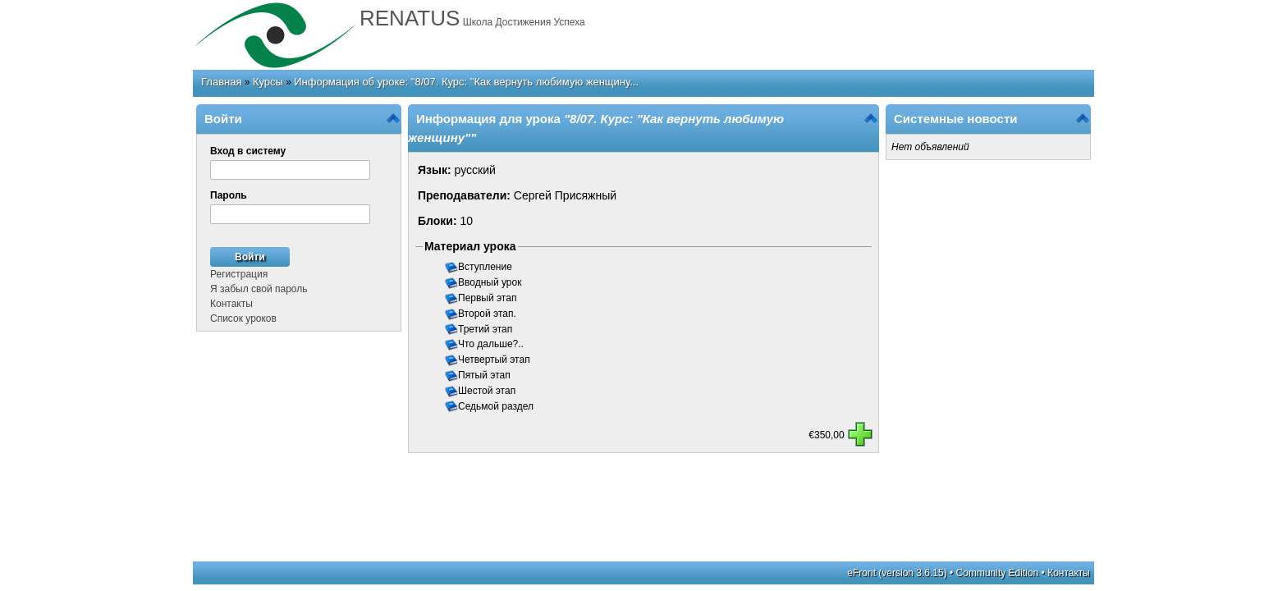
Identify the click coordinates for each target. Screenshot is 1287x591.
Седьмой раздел (497, 406)
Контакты (231, 303)
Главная (221, 82)
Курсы (268, 82)
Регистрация (239, 274)
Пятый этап (485, 375)
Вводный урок (491, 282)
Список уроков (243, 318)
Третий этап (486, 329)
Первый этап (489, 298)
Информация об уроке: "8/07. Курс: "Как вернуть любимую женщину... (466, 82)
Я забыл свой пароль (258, 289)
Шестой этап (488, 390)
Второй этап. (488, 313)
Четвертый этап (495, 359)
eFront (861, 573)
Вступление (486, 267)
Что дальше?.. (492, 344)
